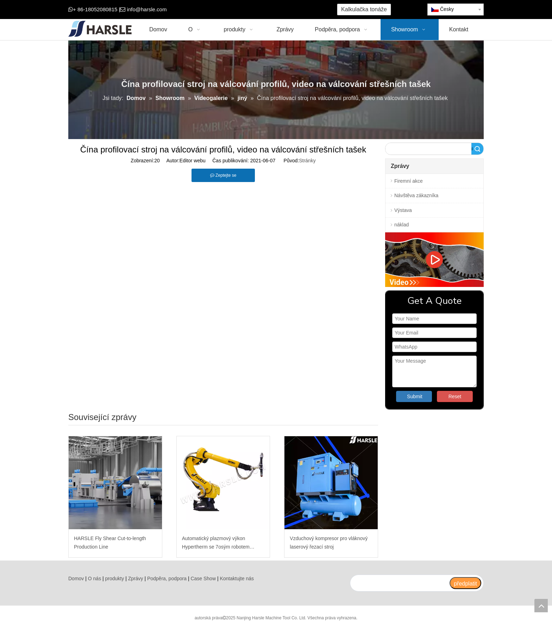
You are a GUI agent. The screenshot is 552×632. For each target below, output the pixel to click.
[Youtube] (246, 9)
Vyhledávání (472, 148)
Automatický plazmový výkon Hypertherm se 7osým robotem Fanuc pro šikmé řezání (216, 543)
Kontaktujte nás (237, 578)
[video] (434, 259)
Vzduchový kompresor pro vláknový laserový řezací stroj (329, 543)
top (541, 605)
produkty (114, 578)
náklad (401, 224)
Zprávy (135, 578)
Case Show (203, 578)
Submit (414, 396)
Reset (455, 396)
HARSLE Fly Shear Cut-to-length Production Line (110, 543)
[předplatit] (465, 583)
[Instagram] (257, 9)
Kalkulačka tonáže (364, 9)
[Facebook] (213, 9)
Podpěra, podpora (167, 578)
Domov (76, 578)
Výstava (403, 210)
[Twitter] (235, 9)
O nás (94, 578)
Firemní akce (408, 181)
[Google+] (224, 9)
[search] (399, 583)
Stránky (307, 160)
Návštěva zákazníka (416, 195)
